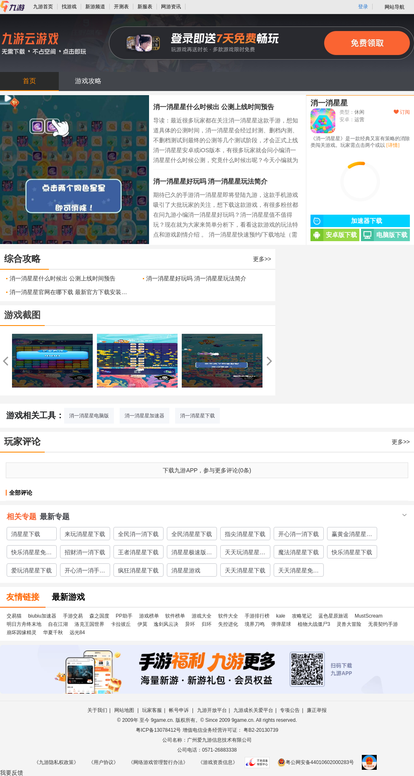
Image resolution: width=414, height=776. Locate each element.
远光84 (77, 632)
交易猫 (14, 615)
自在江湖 (58, 624)
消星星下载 (25, 534)
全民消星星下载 (191, 534)
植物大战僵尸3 (314, 624)
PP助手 (124, 615)
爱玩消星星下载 (31, 570)
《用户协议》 (103, 762)
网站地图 (124, 710)
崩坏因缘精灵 (21, 632)
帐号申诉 (179, 710)
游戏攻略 (88, 80)
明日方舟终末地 (24, 624)
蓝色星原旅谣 (333, 615)
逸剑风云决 (166, 624)
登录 (363, 7)
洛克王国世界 (89, 624)
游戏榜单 (149, 615)
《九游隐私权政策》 (56, 762)
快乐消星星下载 (352, 552)
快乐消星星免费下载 (31, 553)
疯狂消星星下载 (138, 570)
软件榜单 (175, 615)
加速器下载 (346, 221)
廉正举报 (317, 710)
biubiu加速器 (42, 615)
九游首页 (43, 7)
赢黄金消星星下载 (352, 535)
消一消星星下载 (197, 416)
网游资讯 (171, 7)
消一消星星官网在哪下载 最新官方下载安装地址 (70, 292)
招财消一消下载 (85, 552)
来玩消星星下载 (85, 534)
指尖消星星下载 (245, 534)
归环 (207, 624)
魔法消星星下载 (298, 552)
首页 (29, 80)
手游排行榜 (257, 615)
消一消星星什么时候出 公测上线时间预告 (213, 106)
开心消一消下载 (298, 534)
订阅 (402, 112)
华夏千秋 (53, 632)
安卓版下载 (333, 235)
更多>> (262, 259)
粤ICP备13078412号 (158, 730)
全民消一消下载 (138, 534)
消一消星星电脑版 (89, 416)
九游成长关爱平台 (253, 710)
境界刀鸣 (255, 624)
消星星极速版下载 (191, 553)
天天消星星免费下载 (298, 571)
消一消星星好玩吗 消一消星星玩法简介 (210, 181)
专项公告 (290, 710)
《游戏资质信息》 (218, 762)
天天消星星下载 (245, 570)
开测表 (121, 7)
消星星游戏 (185, 570)
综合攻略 (22, 259)
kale (280, 615)
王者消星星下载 (138, 552)
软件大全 (228, 615)
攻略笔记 (302, 615)
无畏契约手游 (383, 624)
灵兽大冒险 (349, 624)
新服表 (144, 7)
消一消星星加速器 (144, 416)
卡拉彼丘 (121, 624)
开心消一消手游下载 (85, 571)
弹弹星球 (281, 624)
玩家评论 (22, 441)
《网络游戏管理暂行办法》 (158, 762)
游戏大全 (202, 615)
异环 (190, 624)
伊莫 (142, 624)
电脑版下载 (384, 235)
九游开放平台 (212, 710)
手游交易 (73, 615)
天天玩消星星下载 (245, 553)
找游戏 (69, 7)
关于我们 (97, 710)
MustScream (369, 615)
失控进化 (228, 624)
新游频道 (95, 7)
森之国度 (99, 615)
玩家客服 (152, 710)
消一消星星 (329, 103)
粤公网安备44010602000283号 (315, 762)
